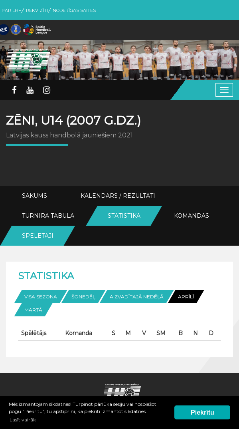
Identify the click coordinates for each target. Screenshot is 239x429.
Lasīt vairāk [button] (23, 420)
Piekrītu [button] (202, 412)
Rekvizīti (37, 10)
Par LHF (11, 10)
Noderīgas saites (74, 10)
